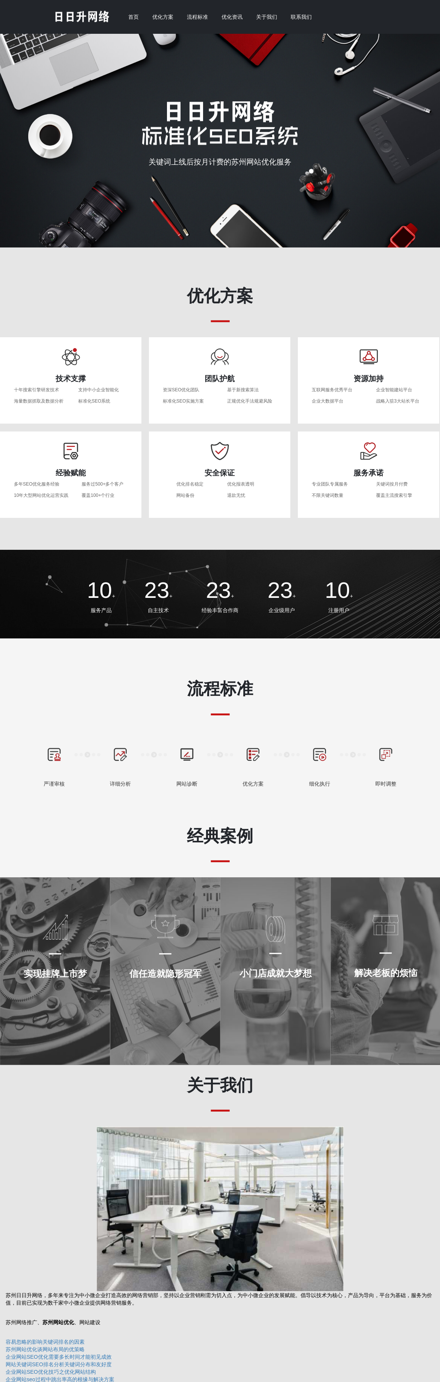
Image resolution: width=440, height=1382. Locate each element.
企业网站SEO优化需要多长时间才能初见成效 (59, 1357)
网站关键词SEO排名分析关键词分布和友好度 (59, 1364)
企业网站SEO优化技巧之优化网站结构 (51, 1372)
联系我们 (301, 17)
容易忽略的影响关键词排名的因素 (45, 1342)
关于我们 (266, 17)
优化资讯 (232, 17)
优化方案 (162, 17)
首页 (133, 17)
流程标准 (197, 17)
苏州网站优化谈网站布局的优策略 (45, 1349)
